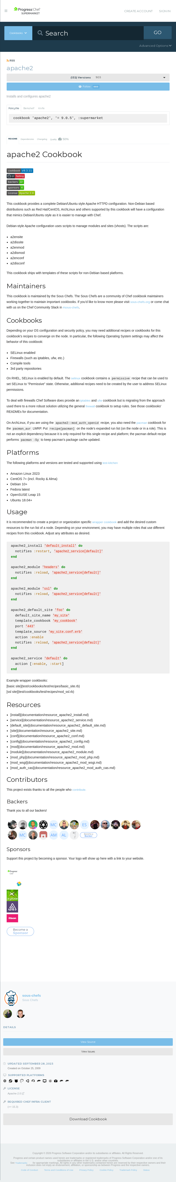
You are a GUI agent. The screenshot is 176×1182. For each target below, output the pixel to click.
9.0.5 (86, 77)
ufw (99, 400)
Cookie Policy (106, 1172)
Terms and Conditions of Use (58, 1172)
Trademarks (21, 1164)
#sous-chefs (71, 307)
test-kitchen (110, 463)
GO (158, 33)
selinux (75, 378)
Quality (59, 139)
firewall (90, 406)
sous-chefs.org (140, 302)
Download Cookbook (88, 1121)
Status (146, 1172)
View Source (88, 1043)
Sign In (164, 11)
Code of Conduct (29, 1172)
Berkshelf (28, 108)
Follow (89, 87)
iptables (85, 400)
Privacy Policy (86, 1172)
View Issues (88, 1053)
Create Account (138, 11)
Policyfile (13, 108)
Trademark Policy (128, 1172)
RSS (11, 60)
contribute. (79, 791)
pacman (142, 423)
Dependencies (27, 139)
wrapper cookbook (104, 522)
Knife (41, 108)
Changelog (42, 139)
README (12, 139)
